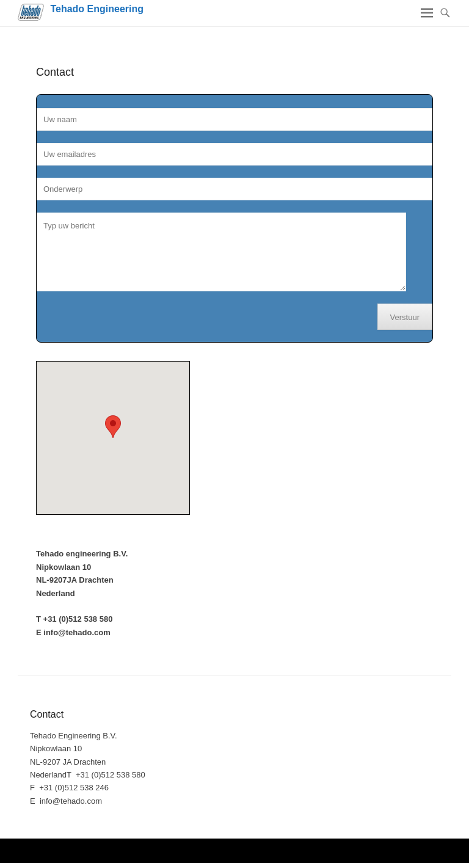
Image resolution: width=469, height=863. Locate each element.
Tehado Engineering (97, 9)
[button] (113, 426)
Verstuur (405, 317)
